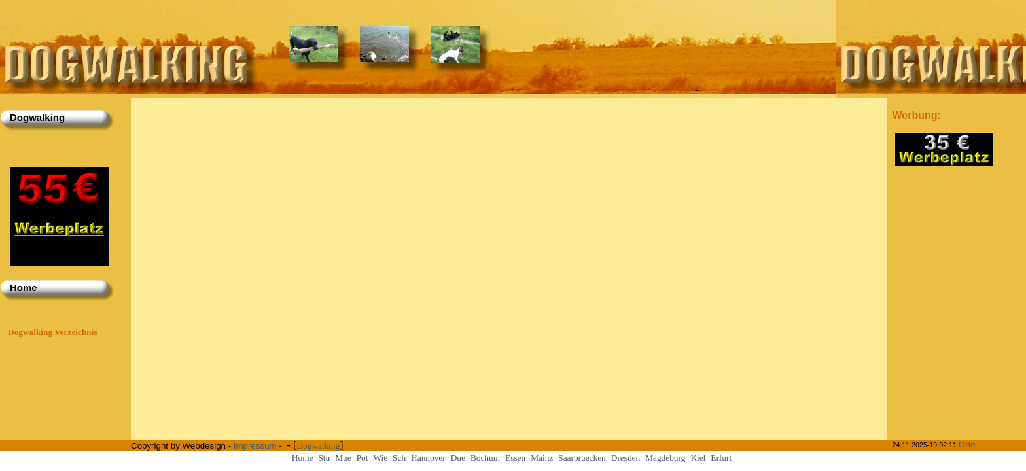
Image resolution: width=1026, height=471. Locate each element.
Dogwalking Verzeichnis (52, 332)
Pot (362, 457)
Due (458, 457)
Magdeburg (665, 457)
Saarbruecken (582, 457)
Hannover (428, 457)
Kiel (697, 457)
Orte (967, 444)
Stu (324, 457)
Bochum (485, 457)
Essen (515, 457)
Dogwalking (318, 446)
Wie (380, 457)
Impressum (255, 446)
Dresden (625, 457)
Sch (399, 457)
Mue (343, 457)
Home (302, 457)
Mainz (542, 457)
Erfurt (721, 457)
